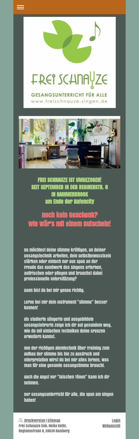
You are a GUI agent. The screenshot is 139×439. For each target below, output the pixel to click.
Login (116, 420)
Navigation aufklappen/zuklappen (69, 7)
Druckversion (32, 420)
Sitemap (54, 420)
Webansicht (111, 426)
